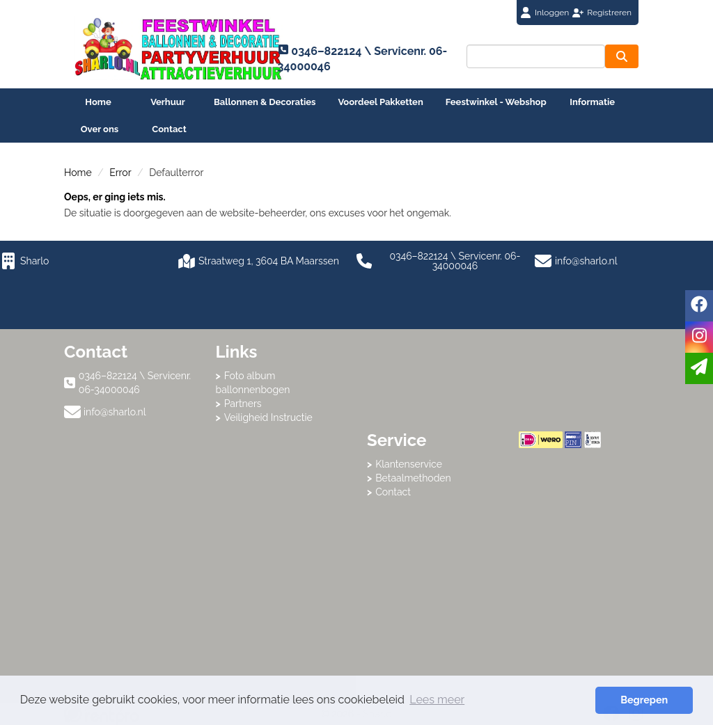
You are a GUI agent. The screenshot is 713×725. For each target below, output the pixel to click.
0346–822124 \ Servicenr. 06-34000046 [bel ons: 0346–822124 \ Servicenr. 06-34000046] (135, 382)
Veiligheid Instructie (268, 417)
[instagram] (699, 337)
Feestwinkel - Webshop (496, 102)
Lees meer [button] (436, 699)
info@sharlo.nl (586, 261)
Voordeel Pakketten (380, 102)
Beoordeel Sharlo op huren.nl (574, 524)
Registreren (609, 12)
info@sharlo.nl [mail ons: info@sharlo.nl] (115, 411)
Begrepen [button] (644, 700)
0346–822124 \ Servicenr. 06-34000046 (438, 261)
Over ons (100, 129)
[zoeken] (621, 56)
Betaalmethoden (413, 478)
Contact (169, 129)
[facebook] (699, 305)
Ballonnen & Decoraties (264, 102)
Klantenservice (408, 464)
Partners (243, 403)
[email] (699, 368)
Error (120, 172)
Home (98, 102)
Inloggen (552, 12)
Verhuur (167, 102)
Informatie (592, 102)
